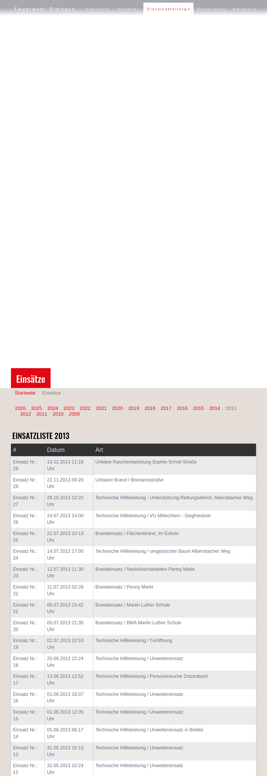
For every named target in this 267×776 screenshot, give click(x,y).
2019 (133, 408)
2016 (182, 408)
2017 (166, 408)
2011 (42, 414)
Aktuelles (129, 22)
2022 (85, 408)
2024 (52, 408)
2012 (25, 414)
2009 (74, 414)
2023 (68, 408)
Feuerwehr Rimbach (45, 9)
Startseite (98, 22)
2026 (20, 408)
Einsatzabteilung (168, 22)
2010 (58, 414)
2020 (117, 408)
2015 (198, 408)
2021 (101, 408)
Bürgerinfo (211, 22)
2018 (149, 408)
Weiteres (244, 22)
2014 (214, 408)
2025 (36, 408)
